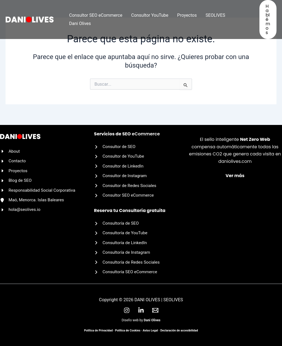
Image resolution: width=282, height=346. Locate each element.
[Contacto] (13, 158)
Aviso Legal (150, 330)
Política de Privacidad (98, 330)
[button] (267, 19)
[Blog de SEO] (16, 178)
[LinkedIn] (141, 310)
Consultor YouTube (149, 15)
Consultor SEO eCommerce (95, 15)
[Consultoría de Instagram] (123, 251)
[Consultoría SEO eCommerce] (126, 271)
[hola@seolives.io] (21, 208)
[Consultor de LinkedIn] (119, 163)
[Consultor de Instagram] (121, 173)
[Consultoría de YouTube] (121, 231)
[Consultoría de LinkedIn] (121, 241)
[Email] (155, 310)
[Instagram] (127, 310)
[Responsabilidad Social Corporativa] (39, 188)
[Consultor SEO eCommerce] (125, 193)
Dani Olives (80, 23)
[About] (10, 148)
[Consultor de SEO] (115, 143)
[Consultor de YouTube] (120, 153)
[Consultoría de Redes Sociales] (128, 262)
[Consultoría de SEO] (117, 221)
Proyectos (187, 15)
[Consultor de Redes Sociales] (126, 183)
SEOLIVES (215, 15)
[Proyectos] (14, 168)
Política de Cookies (127, 330)
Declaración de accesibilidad (179, 330)
